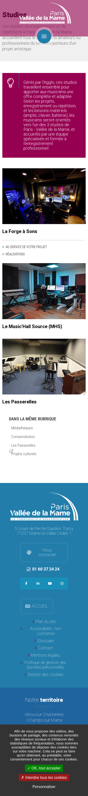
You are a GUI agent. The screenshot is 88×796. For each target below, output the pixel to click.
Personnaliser (44, 787)
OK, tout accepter (44, 768)
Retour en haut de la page (83, 487)
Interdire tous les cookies (44, 778)
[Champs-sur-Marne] (44, 720)
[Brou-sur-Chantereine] (44, 714)
